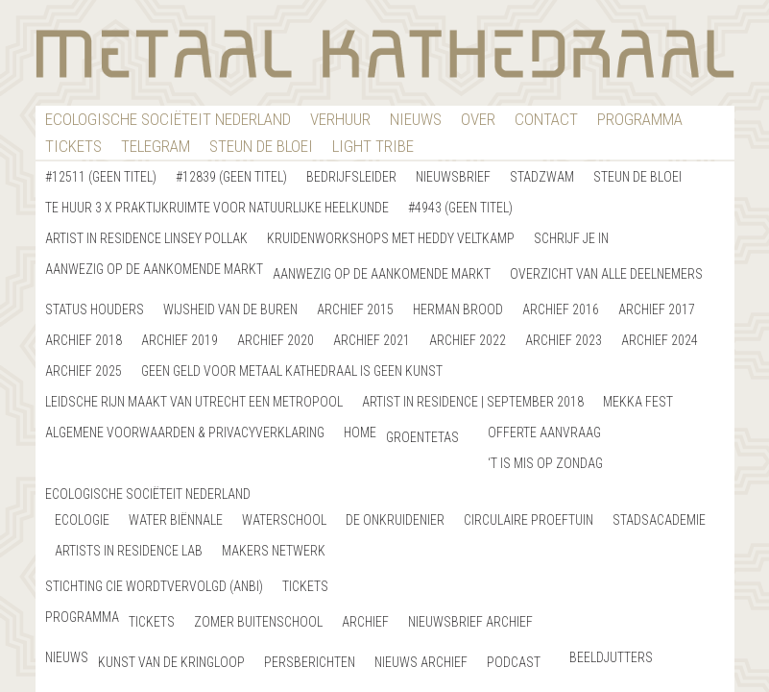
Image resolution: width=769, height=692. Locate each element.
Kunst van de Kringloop (171, 662)
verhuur (340, 119)
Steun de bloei (637, 177)
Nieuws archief (421, 662)
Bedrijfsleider (351, 177)
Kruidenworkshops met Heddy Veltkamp (391, 238)
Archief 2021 (371, 340)
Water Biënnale (176, 520)
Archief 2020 (275, 340)
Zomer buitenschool (258, 622)
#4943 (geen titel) (460, 207)
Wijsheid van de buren (230, 309)
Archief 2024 (659, 340)
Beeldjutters (611, 657)
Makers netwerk (273, 550)
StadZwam (542, 177)
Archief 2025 (83, 371)
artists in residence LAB (129, 550)
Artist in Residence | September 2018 (473, 401)
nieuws (416, 119)
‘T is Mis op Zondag (545, 463)
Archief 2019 (179, 340)
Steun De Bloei (261, 146)
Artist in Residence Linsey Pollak (146, 238)
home (360, 432)
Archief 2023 (563, 340)
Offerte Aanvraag (544, 432)
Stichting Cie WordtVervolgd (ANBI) (154, 586)
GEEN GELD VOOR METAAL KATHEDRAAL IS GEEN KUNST (292, 371)
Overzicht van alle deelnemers (606, 274)
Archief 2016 (560, 309)
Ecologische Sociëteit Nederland (168, 119)
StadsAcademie (659, 520)
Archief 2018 (83, 340)
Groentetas (422, 437)
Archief (365, 622)
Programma (640, 119)
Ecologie (82, 520)
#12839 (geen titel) (231, 177)
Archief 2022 (467, 340)
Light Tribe (373, 146)
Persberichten (309, 662)
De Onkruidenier (395, 520)
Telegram (155, 146)
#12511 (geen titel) (100, 177)
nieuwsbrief (453, 177)
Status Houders (94, 309)
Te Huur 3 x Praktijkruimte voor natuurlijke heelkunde (217, 207)
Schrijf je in (571, 238)
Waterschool (284, 520)
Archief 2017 (656, 309)
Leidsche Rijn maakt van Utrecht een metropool (194, 401)
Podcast (514, 662)
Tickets (73, 146)
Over (478, 119)
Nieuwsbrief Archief (470, 622)
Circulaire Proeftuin (528, 520)
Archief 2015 (355, 309)
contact (546, 119)
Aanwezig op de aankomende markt (154, 269)
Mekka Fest (638, 401)
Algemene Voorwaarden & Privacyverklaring (184, 432)
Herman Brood (458, 309)
